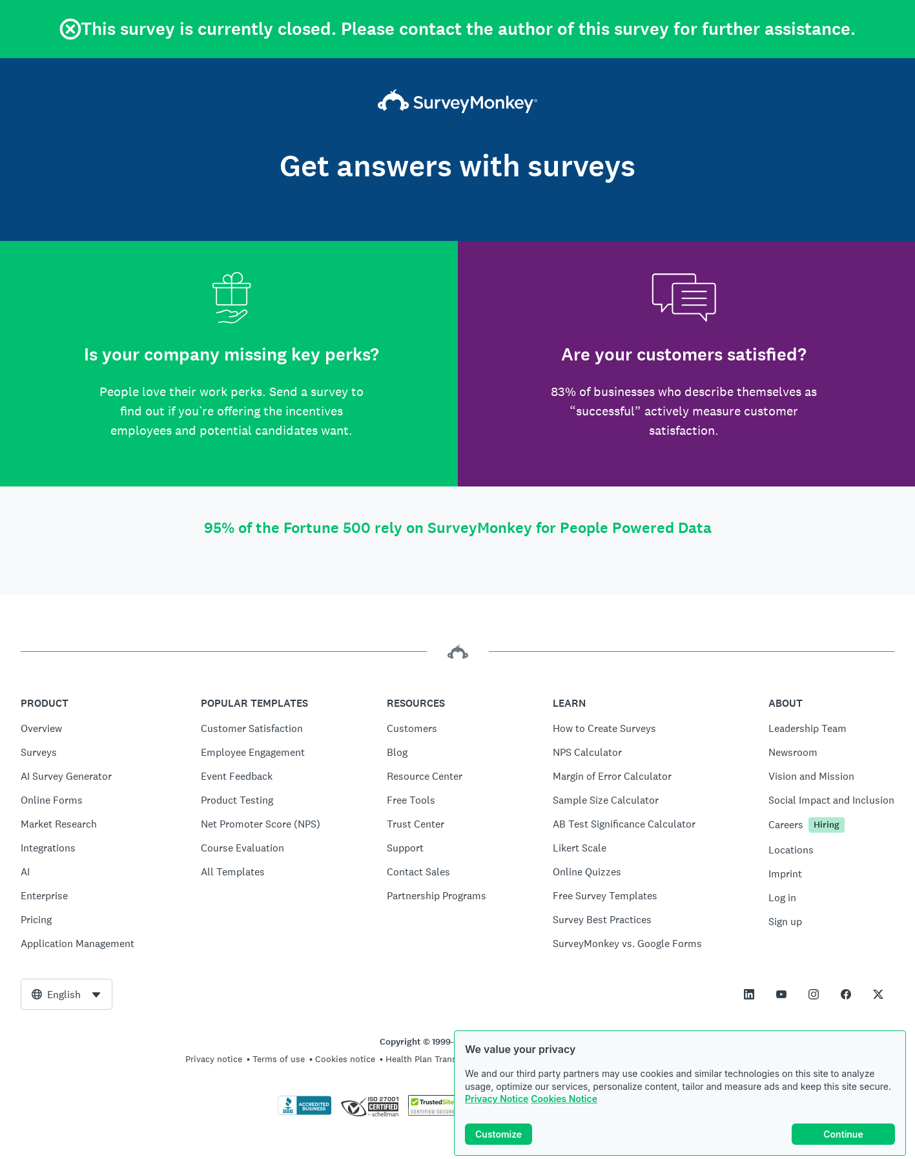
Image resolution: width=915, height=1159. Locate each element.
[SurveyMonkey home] (457, 102)
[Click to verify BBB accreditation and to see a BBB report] (305, 1112)
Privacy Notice (496, 1099)
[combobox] (66, 994)
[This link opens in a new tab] (749, 994)
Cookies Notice (564, 1099)
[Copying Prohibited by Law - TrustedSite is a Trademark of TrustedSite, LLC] (433, 1112)
